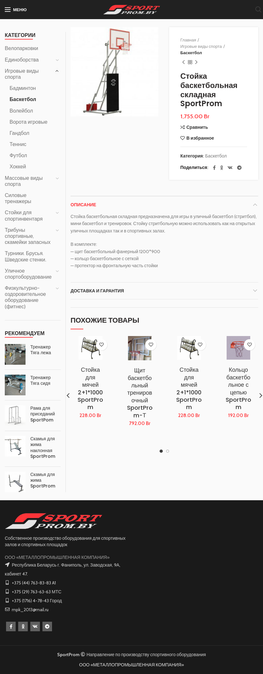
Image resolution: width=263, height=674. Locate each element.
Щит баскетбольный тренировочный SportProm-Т (140, 393)
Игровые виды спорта (201, 46)
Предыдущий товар (183, 62)
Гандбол (19, 133)
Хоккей (18, 167)
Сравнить (197, 127)
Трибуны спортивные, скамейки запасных (27, 236)
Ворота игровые (29, 122)
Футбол (18, 155)
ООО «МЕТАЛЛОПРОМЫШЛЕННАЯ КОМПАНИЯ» (57, 557)
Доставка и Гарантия (97, 291)
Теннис (18, 144)
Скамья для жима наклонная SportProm (42, 447)
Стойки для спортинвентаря (24, 215)
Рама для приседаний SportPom (42, 414)
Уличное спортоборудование (28, 274)
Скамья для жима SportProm (42, 480)
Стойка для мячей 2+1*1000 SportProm (90, 388)
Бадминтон (23, 88)
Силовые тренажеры (18, 198)
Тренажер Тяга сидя (40, 380)
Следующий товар (196, 62)
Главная (188, 39)
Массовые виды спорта (24, 181)
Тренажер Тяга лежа (40, 349)
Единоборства (22, 60)
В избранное (200, 138)
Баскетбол (191, 52)
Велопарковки (21, 48)
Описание (83, 204)
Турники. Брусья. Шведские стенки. (25, 256)
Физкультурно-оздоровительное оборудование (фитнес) (25, 297)
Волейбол (21, 111)
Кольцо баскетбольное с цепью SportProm (238, 388)
